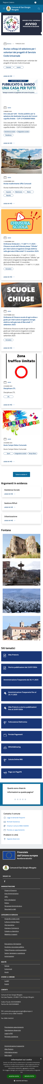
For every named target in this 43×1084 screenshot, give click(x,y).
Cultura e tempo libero (12, 922)
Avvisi (9, 44)
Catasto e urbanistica (12, 931)
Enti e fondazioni (10, 900)
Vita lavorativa (9, 925)
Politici (7, 903)
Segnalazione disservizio (13, 1030)
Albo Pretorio (9, 1049)
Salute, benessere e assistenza (15, 953)
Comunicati (8, 969)
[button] (21, 1081)
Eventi (7, 984)
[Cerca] (39, 8)
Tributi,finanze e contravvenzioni (15, 950)
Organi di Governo (11, 890)
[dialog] (21, 1070)
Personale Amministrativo (13, 906)
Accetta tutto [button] (14, 1076)
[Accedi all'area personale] (35, 2)
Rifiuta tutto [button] (29, 1076)
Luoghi (7, 981)
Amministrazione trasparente (14, 1046)
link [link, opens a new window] (22, 1072)
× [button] (41, 1059)
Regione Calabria (8, 2)
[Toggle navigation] (4, 8)
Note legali (8, 1055)
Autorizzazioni (9, 956)
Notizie (7, 966)
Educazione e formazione (13, 944)
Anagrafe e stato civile (12, 919)
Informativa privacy (11, 1052)
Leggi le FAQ (9, 1033)
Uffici (6, 896)
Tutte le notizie (21, 474)
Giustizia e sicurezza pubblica (14, 947)
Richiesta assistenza (11, 1036)
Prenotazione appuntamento (14, 1027)
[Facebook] (5, 881)
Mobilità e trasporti (11, 934)
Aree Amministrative (11, 893)
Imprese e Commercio (12, 928)
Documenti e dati (10, 909)
